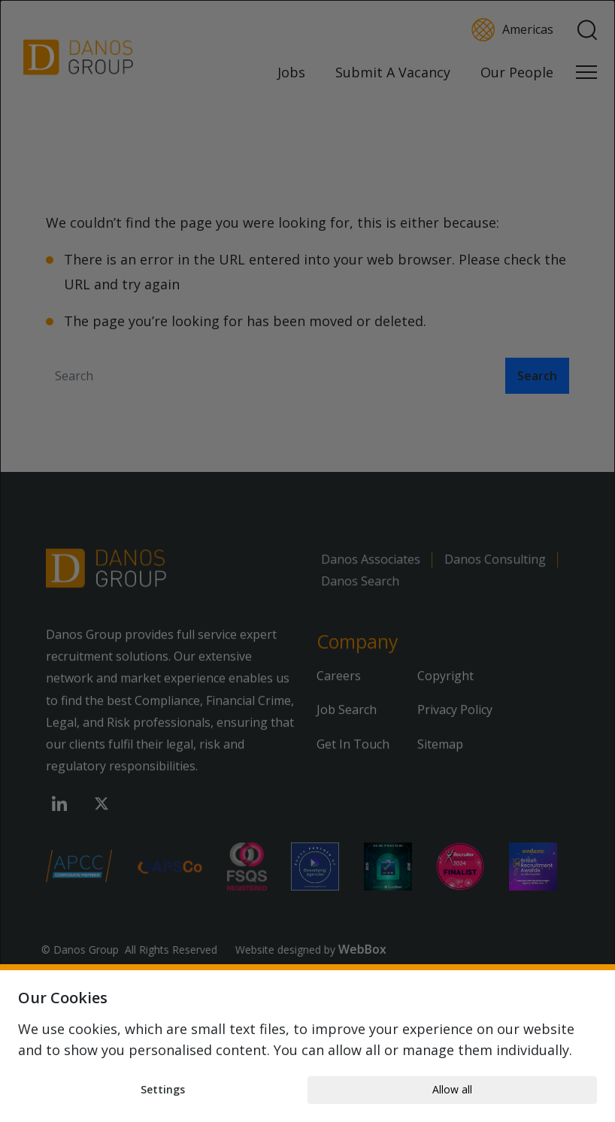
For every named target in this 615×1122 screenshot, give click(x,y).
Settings (163, 1089)
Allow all (452, 1089)
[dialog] (307, 561)
